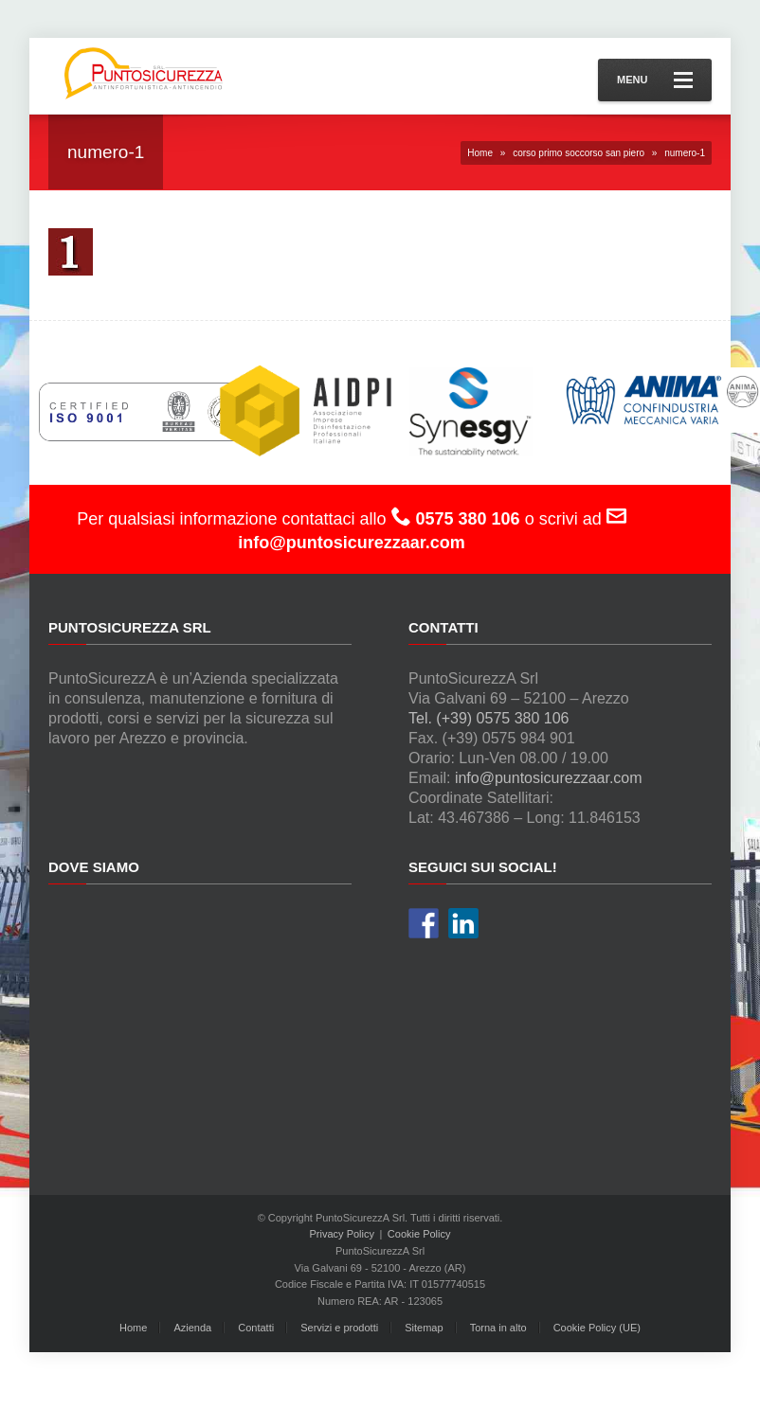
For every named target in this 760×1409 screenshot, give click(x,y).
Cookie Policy (419, 1234)
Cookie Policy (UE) (597, 1327)
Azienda (192, 1327)
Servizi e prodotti (339, 1327)
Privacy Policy (342, 1234)
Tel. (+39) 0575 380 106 (488, 718)
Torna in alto (498, 1327)
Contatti (256, 1327)
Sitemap (424, 1327)
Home (480, 153)
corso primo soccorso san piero (578, 153)
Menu (655, 80)
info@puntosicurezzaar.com (548, 778)
